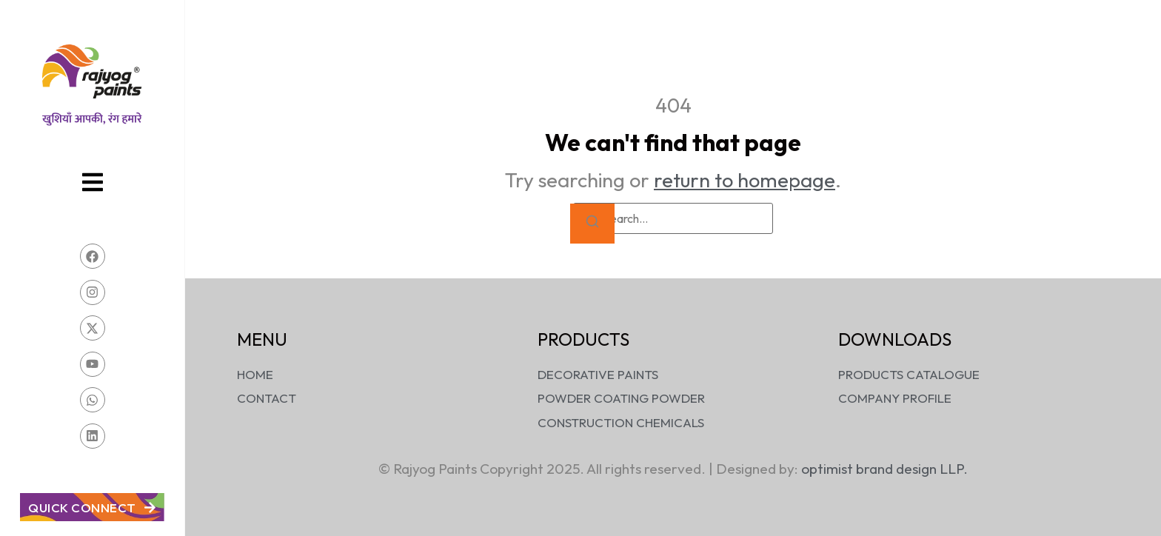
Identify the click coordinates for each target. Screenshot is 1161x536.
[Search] (592, 224)
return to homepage (744, 179)
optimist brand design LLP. (884, 469)
